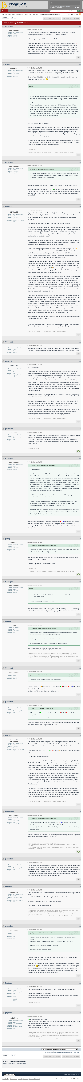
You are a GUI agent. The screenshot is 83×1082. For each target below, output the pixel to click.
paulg (7, 64)
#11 (80, 621)
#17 (80, 886)
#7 (80, 429)
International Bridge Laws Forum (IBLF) (28, 14)
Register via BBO (57, 7)
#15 (80, 812)
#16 (80, 859)
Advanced (81, 11)
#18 (80, 926)
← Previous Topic (48, 1052)
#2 (80, 64)
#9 (80, 539)
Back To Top (5, 1079)
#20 (80, 1013)
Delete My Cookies (23, 1079)
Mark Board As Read (34, 1079)
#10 (80, 581)
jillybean (8, 886)
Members (11, 11)
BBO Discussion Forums (8, 14)
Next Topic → (77, 1052)
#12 (80, 668)
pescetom (9, 702)
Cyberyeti (9, 26)
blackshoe (9, 812)
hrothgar (8, 983)
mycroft (8, 207)
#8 (80, 458)
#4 (80, 206)
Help (77, 8)
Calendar (19, 11)
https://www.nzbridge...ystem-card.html (40, 905)
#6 (80, 361)
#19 (80, 983)
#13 (80, 702)
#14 (80, 735)
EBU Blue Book (45, 77)
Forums (4, 11)
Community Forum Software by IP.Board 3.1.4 (68, 1079)
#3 (80, 162)
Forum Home (13, 1079)
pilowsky (9, 429)
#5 (80, 342)
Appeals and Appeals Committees (50, 14)
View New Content (73, 14)
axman (8, 622)
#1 (80, 26)
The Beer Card (32, 149)
